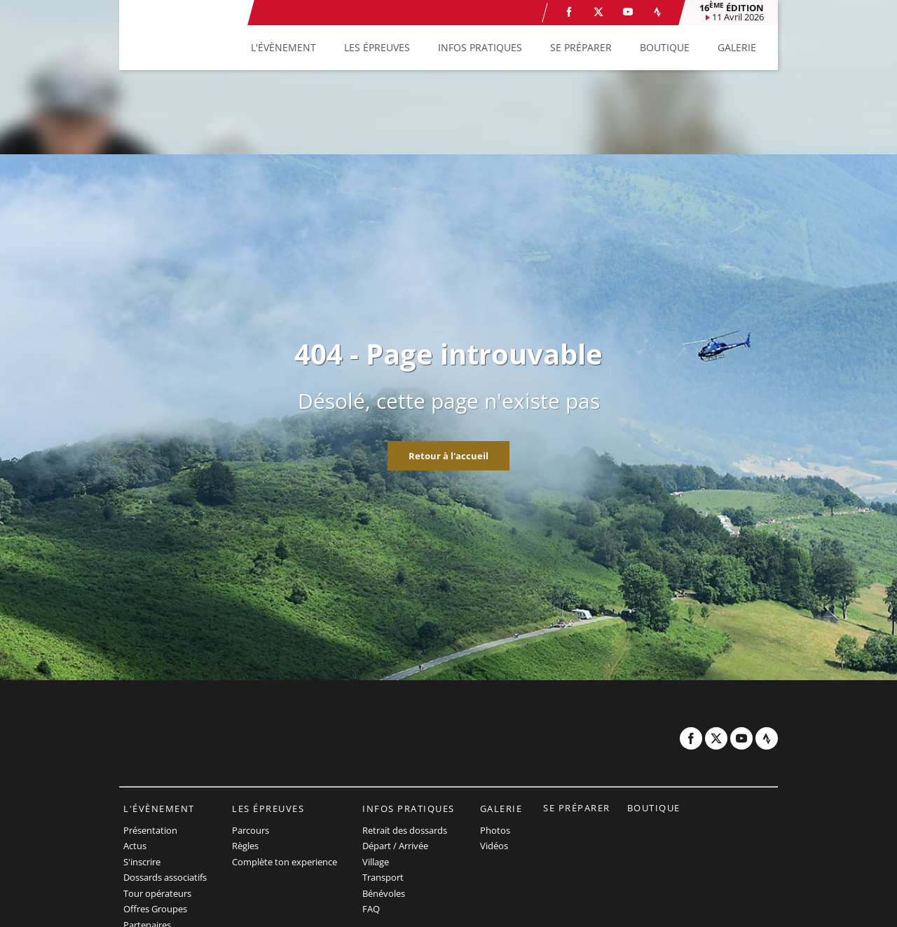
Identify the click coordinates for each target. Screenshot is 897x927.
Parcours (250, 830)
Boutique (653, 807)
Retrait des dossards (404, 830)
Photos (495, 830)
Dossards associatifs (165, 877)
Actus (134, 845)
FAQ (371, 908)
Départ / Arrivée (395, 845)
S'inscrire (141, 861)
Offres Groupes (155, 908)
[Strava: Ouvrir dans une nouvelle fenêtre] (657, 11)
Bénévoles (383, 893)
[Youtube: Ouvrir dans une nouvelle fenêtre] (627, 11)
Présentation (150, 830)
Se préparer (576, 807)
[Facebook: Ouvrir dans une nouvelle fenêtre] (569, 11)
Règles (245, 845)
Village (375, 861)
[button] (283, 47)
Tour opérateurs (157, 893)
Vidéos (494, 845)
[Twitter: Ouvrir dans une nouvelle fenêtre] (598, 11)
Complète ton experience (284, 861)
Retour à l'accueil (448, 455)
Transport (383, 877)
